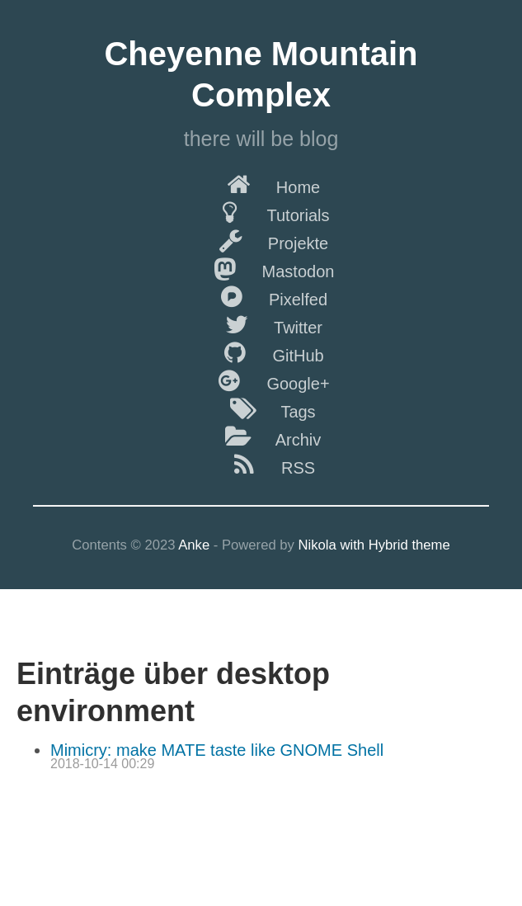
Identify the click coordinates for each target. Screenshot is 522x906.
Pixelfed (261, 296)
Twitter (261, 324)
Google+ (260, 380)
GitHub (260, 352)
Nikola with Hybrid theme (374, 545)
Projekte (261, 240)
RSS (261, 464)
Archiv (261, 436)
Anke (193, 545)
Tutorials (261, 212)
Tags (260, 408)
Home (261, 184)
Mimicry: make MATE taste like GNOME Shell (216, 750)
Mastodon (261, 268)
